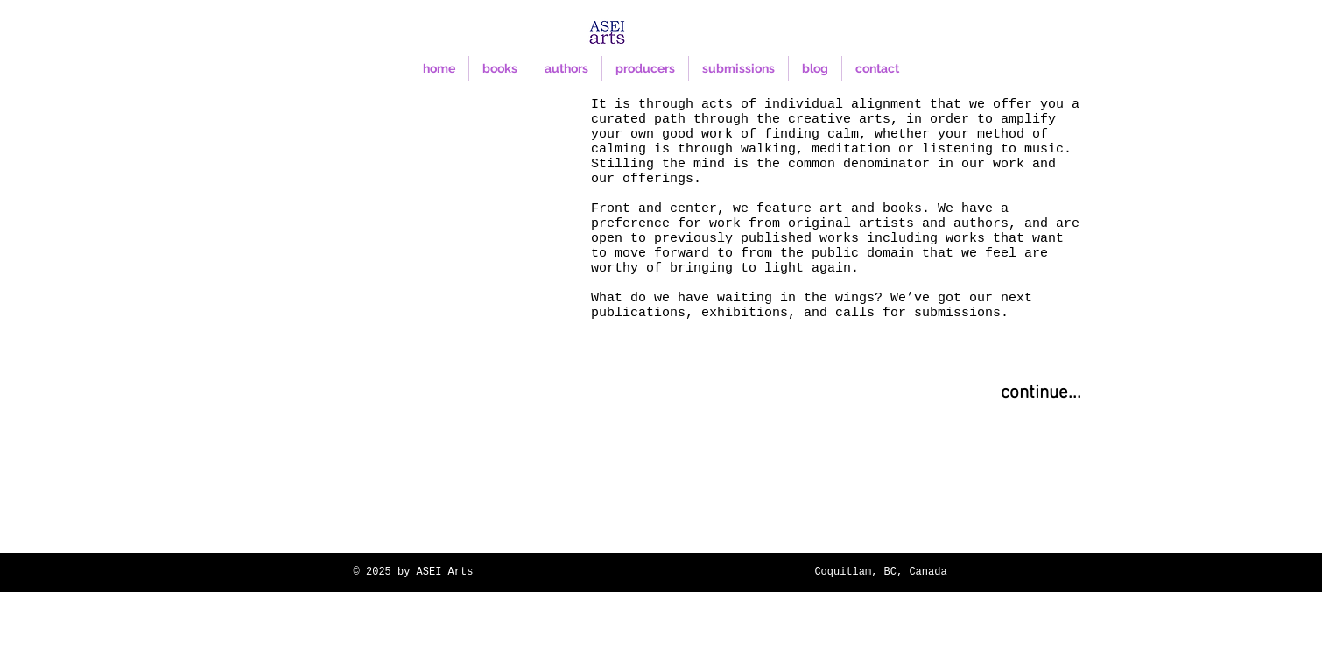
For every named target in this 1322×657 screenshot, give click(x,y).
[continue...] (1041, 393)
